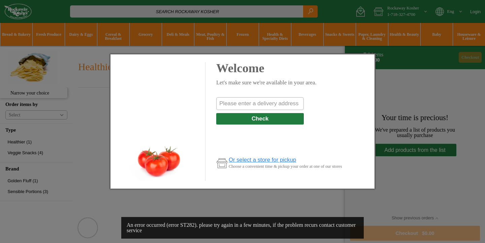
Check (260, 118)
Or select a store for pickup (262, 160)
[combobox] (260, 103)
